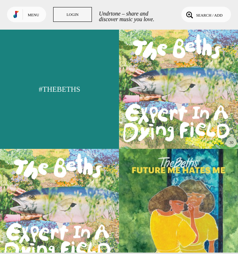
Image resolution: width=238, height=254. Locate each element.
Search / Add (204, 14)
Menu (33, 15)
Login (73, 14)
